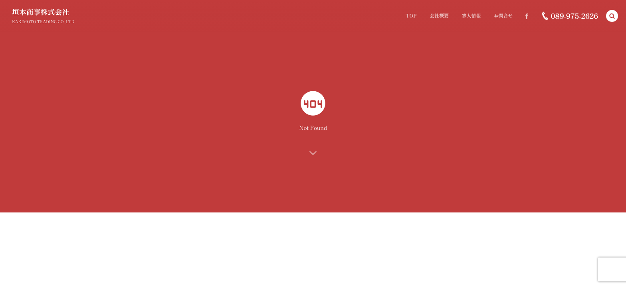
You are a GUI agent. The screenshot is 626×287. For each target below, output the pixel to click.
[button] (612, 16)
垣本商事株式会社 (40, 12)
